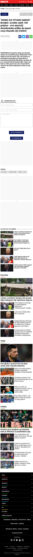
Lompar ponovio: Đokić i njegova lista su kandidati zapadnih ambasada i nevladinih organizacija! (23, 266)
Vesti (2, 5)
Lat (19, 1)
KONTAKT (12, 546)
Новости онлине (5, 36)
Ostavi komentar (16, 132)
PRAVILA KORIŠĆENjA (23, 548)
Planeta (27, 5)
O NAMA (6, 546)
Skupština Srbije (12, 172)
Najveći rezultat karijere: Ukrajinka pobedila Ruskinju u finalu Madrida (23, 370)
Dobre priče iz (10, 9)
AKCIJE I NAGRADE (11, 548)
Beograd (14, 519)
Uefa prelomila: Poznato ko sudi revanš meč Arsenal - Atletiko (22, 454)
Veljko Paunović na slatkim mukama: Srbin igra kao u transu (22, 463)
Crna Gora (14, 523)
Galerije (26, 529)
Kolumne (17, 8)
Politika (3, 8)
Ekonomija (21, 5)
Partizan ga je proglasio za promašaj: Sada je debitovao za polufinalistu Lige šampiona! (15, 431)
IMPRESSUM (19, 546)
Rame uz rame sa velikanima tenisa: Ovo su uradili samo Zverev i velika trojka (23, 389)
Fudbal (4, 407)
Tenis (3, 341)
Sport (17, 504)
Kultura (17, 512)
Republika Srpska (11, 529)
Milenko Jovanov (22, 172)
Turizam (21, 523)
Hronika (11, 5)
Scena (20, 529)
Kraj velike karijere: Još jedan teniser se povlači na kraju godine (22, 397)
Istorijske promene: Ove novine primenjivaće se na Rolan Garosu (23, 379)
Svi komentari (16, 138)
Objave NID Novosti (17, 550)
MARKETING (27, 546)
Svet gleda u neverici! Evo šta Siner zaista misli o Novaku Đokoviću (14, 365)
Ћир (22, 1)
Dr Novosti (22, 519)
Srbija (29, 519)
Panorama (7, 519)
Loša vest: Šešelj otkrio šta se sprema (22, 249)
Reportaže (17, 499)
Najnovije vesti (17, 533)
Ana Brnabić (4, 172)
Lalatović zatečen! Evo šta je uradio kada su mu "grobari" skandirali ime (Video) (22, 446)
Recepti (16, 5)
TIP (17, 508)
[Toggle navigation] (31, 2)
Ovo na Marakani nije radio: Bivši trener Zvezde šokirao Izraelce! (23, 436)
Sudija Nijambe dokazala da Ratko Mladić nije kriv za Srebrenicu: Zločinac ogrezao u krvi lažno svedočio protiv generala (22, 258)
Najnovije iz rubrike (8, 229)
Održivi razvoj (17, 516)
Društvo (6, 5)
